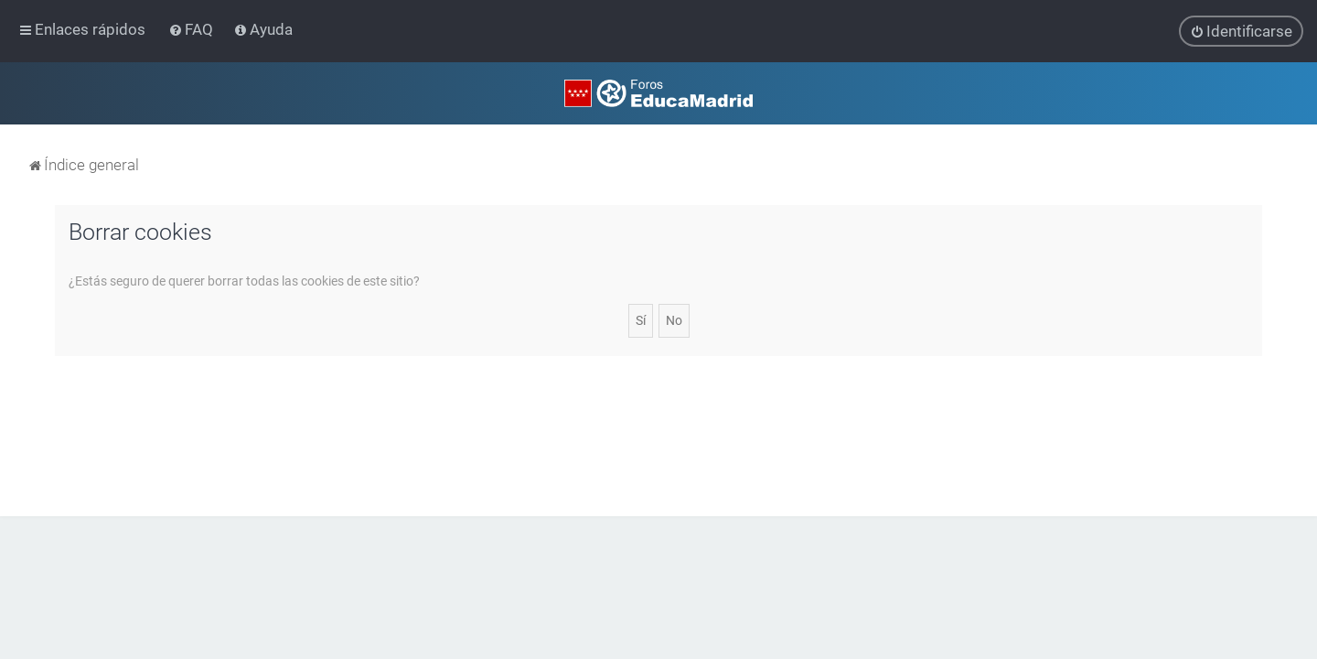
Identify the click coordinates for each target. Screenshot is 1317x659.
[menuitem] (192, 29)
